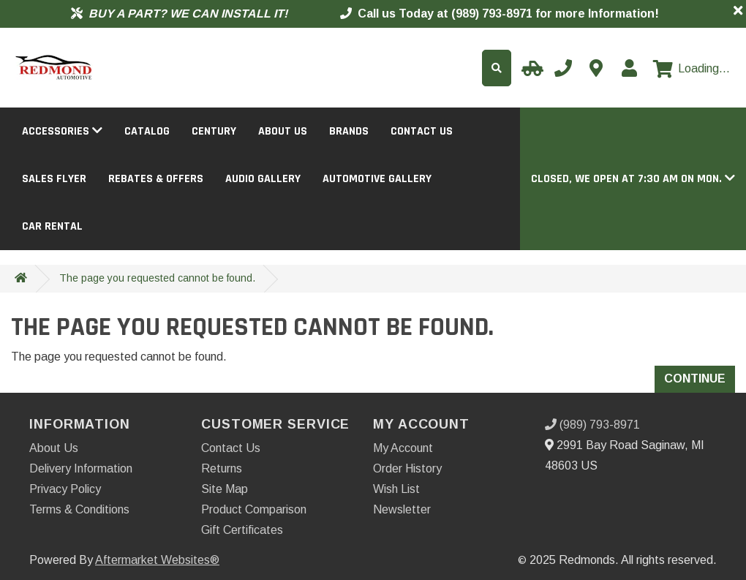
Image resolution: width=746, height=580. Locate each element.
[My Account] (629, 68)
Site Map (224, 489)
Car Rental (52, 226)
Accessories (62, 131)
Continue (695, 378)
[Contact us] (596, 68)
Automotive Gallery (377, 179)
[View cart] (691, 69)
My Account (403, 448)
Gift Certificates (242, 530)
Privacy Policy (65, 489)
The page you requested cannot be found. (157, 278)
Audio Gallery (263, 179)
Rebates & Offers (155, 179)
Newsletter (402, 509)
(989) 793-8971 (592, 424)
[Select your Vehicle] (530, 68)
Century (214, 131)
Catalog (147, 131)
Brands (349, 131)
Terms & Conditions (79, 509)
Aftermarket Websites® (157, 560)
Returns (221, 468)
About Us (282, 131)
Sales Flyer (54, 179)
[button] (633, 179)
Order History (407, 468)
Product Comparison (253, 509)
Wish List (396, 489)
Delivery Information (80, 468)
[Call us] (563, 68)
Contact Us (422, 131)
